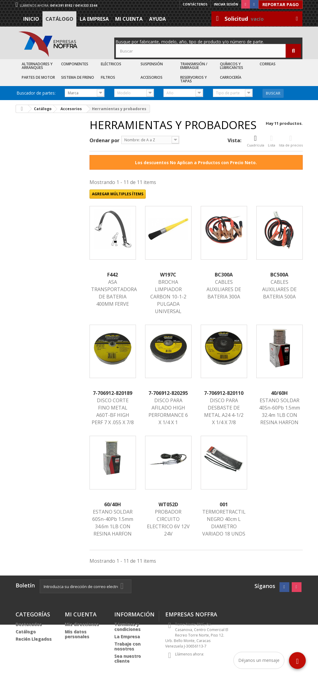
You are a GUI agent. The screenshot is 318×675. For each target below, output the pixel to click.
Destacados (29, 624)
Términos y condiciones (127, 626)
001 (224, 504)
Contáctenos (195, 4)
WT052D (168, 504)
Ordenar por (104, 140)
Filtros (108, 77)
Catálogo (59, 19)
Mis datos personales (77, 634)
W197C (168, 274)
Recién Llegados (34, 639)
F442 (112, 274)
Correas (268, 64)
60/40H (112, 504)
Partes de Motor (38, 77)
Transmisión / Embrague (193, 65)
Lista (271, 141)
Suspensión (152, 64)
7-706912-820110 (223, 393)
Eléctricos (111, 64)
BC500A (279, 274)
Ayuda (157, 19)
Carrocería (230, 77)
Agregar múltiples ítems (117, 194)
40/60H (279, 393)
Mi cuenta (129, 19)
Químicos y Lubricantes (231, 65)
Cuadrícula (255, 141)
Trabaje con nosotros (127, 646)
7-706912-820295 (168, 393)
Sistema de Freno (77, 77)
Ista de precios (291, 141)
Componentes (74, 64)
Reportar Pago (280, 4)
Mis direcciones (82, 624)
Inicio (31, 19)
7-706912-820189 (112, 393)
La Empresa (94, 19)
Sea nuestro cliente (127, 658)
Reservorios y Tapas (193, 79)
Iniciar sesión (226, 4)
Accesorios (152, 77)
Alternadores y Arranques (37, 65)
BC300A (224, 274)
